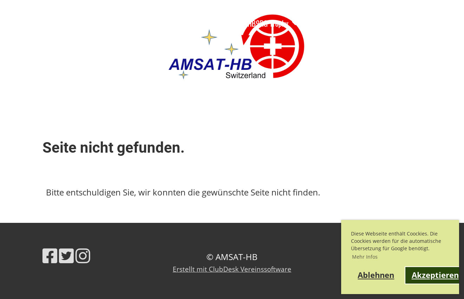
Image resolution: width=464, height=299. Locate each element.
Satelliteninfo (210, 23)
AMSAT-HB (442, 33)
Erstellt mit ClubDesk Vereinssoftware (232, 269)
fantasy (113, 40)
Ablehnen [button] (376, 275)
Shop (47, 40)
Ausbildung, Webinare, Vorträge (83, 23)
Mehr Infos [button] (365, 256)
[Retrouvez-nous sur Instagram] (82, 255)
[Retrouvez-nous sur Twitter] (66, 255)
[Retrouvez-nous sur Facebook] (49, 255)
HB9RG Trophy (273, 23)
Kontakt (16, 40)
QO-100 (79, 40)
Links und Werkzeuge (341, 23)
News (13, 23)
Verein (159, 23)
